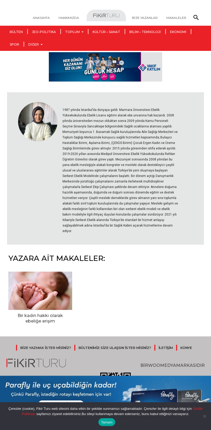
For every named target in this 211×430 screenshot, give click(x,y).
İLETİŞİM (166, 346)
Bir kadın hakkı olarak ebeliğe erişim (40, 317)
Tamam (107, 422)
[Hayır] (204, 416)
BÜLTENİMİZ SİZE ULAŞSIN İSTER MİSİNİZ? (114, 346)
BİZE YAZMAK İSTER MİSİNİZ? (45, 346)
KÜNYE (186, 346)
